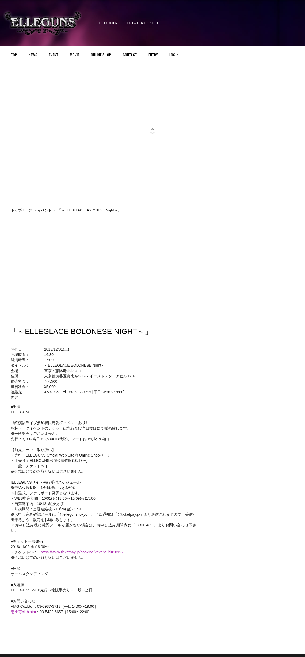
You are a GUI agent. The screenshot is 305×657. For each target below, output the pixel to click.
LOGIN (174, 55)
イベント (45, 210)
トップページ (21, 210)
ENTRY (153, 55)
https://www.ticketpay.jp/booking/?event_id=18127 (82, 552)
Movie (74, 55)
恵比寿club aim (23, 612)
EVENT (53, 55)
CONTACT (130, 55)
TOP (14, 55)
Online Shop (101, 55)
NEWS (33, 55)
